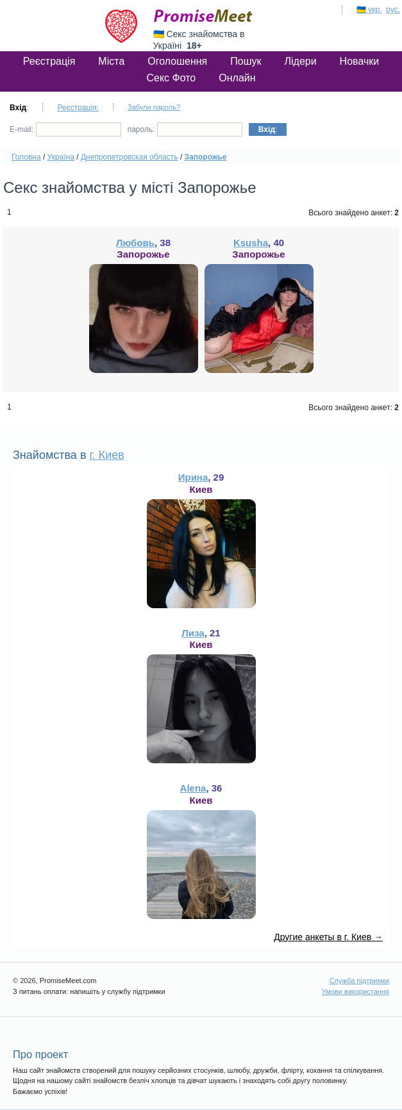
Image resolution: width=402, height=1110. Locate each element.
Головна (26, 157)
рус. (393, 9)
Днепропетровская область (129, 157)
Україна (60, 157)
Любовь (135, 242)
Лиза (192, 632)
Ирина (193, 477)
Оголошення (177, 61)
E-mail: (65, 129)
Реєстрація (49, 61)
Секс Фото (171, 77)
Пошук (245, 61)
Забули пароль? (154, 107)
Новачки (360, 61)
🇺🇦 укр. (369, 9)
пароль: (185, 129)
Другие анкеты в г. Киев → (328, 937)
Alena (193, 788)
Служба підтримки (359, 980)
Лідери (300, 61)
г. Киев (106, 455)
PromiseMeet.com (203, 16)
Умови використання (355, 991)
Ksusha (250, 242)
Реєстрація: (78, 107)
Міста (111, 61)
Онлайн (237, 77)
